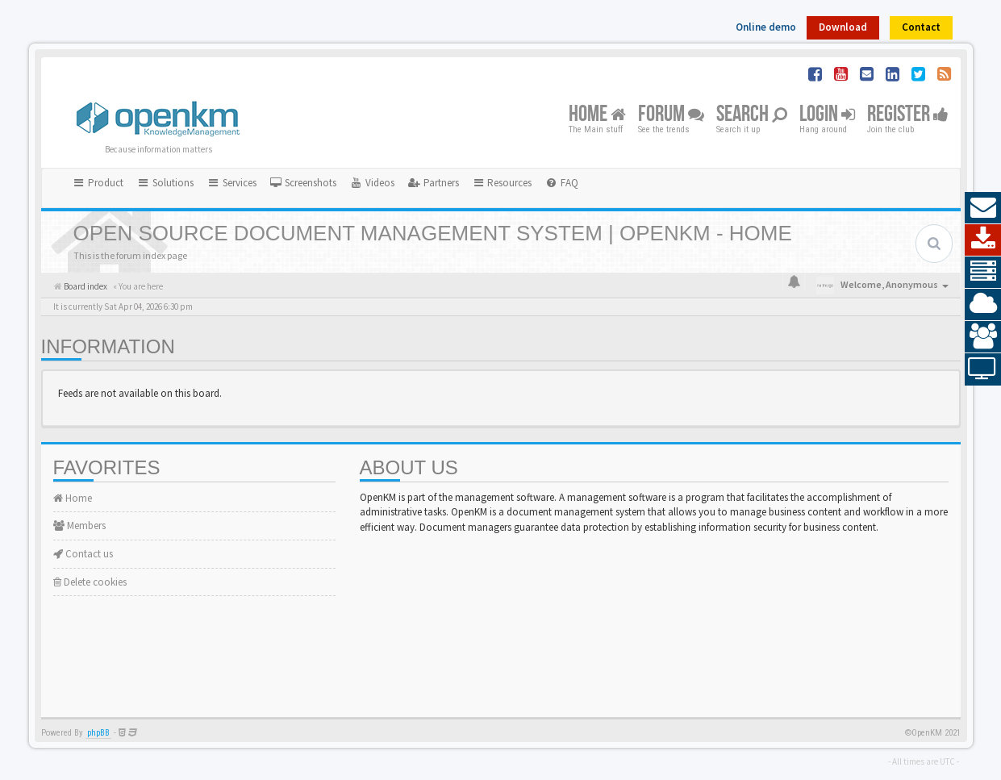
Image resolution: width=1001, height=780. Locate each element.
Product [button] (98, 183)
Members (79, 525)
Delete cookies (90, 582)
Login (827, 115)
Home (597, 115)
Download (843, 27)
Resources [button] (502, 183)
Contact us (83, 554)
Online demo (766, 27)
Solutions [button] (165, 183)
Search (751, 115)
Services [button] (231, 183)
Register (908, 115)
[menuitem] (303, 183)
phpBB (98, 733)
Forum (671, 115)
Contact (921, 27)
